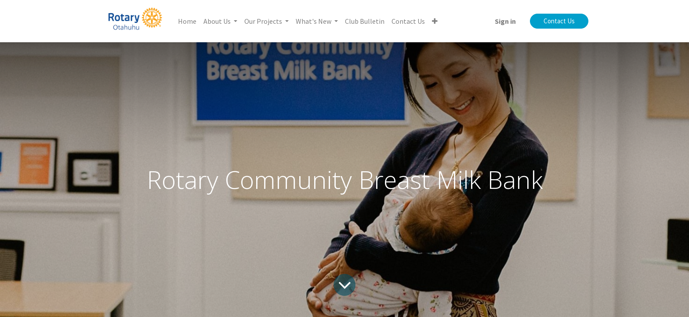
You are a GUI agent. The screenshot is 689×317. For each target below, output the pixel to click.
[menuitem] (187, 21)
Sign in (505, 21)
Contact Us (559, 21)
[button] (434, 21)
